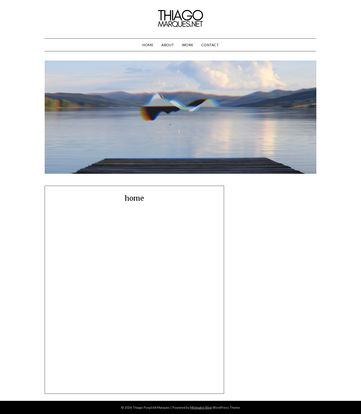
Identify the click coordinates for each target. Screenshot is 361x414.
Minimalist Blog (201, 407)
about (167, 45)
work (187, 45)
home (147, 45)
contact (210, 45)
